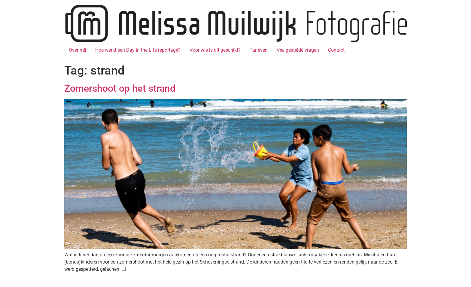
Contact (336, 50)
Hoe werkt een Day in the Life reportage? (138, 50)
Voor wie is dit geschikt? (215, 50)
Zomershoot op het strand (119, 88)
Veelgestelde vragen (298, 50)
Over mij (77, 50)
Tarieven (259, 50)
